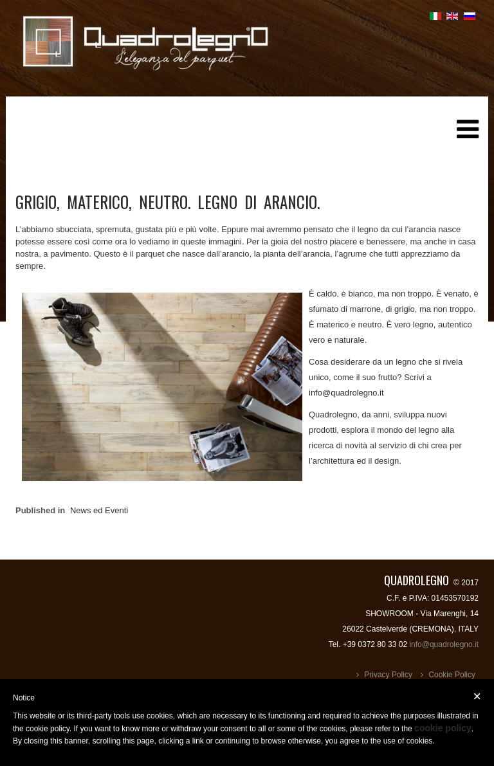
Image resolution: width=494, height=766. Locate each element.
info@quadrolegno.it (346, 392)
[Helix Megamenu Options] (468, 134)
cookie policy (442, 728)
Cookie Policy (451, 674)
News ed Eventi (99, 510)
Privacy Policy (388, 674)
